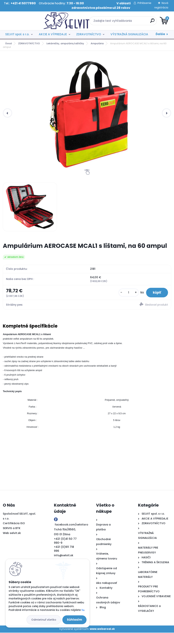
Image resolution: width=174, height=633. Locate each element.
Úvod (8, 43)
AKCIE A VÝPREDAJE (53, 34)
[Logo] (26, 20)
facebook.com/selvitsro (71, 525)
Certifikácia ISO (14, 524)
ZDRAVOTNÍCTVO (88, 34)
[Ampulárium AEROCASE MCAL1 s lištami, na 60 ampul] (30, 207)
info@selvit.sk (63, 556)
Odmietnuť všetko (43, 620)
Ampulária (97, 43)
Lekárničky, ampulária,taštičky (65, 43)
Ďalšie (160, 34)
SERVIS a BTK (11, 529)
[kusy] (126, 293)
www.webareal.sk (102, 629)
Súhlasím (74, 619)
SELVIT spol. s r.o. (17, 34)
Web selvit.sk (12, 533)
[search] (132, 22)
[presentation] (7, 113)
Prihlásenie (144, 3)
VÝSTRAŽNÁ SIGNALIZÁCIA (129, 34)
